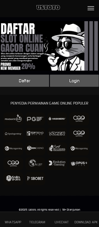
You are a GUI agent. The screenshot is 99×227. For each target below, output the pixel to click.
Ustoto (32, 209)
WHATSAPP (13, 219)
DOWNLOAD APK (86, 219)
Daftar (24, 81)
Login (74, 81)
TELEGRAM (37, 219)
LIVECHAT (62, 219)
